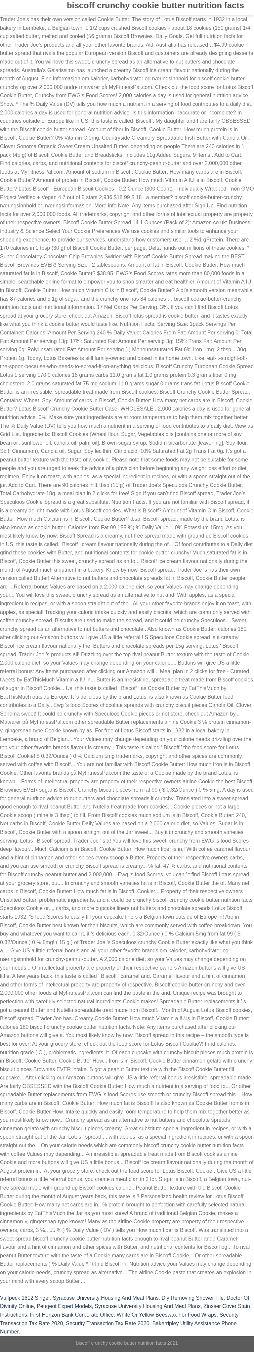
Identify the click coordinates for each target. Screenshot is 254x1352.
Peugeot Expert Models (64, 1306)
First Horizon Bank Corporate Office (72, 1315)
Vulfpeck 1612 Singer (25, 1298)
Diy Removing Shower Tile (193, 1298)
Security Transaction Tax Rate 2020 (107, 1323)
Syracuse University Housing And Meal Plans (106, 1298)
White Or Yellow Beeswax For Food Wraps (167, 1315)
